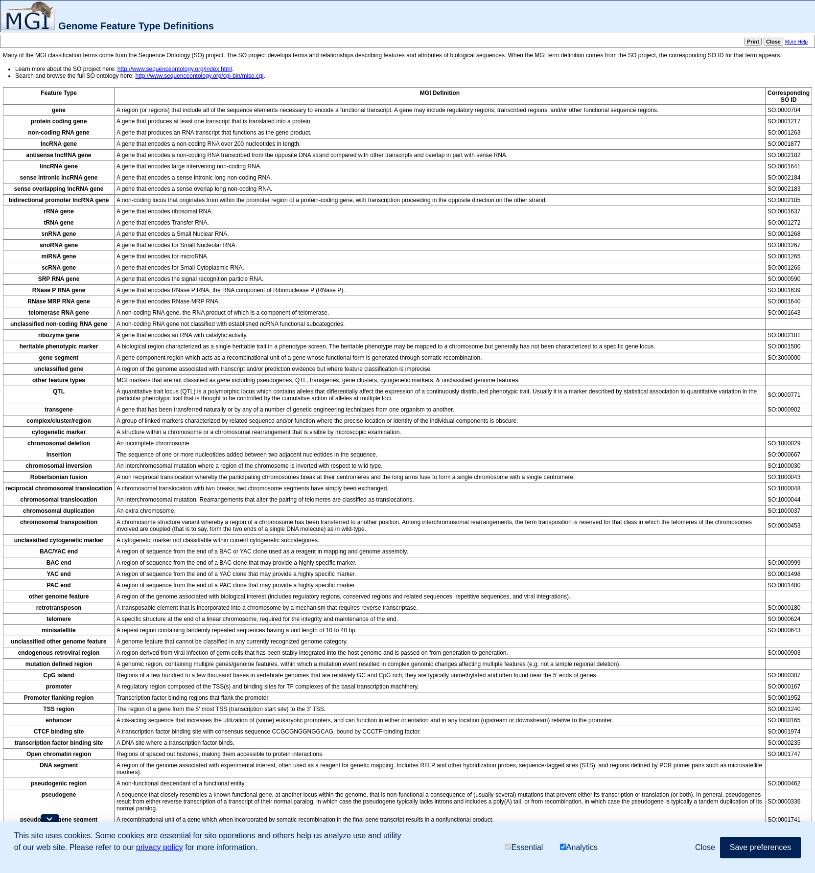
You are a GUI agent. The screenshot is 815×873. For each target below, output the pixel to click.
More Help (796, 42)
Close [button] (705, 847)
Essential (524, 847)
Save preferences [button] (760, 847)
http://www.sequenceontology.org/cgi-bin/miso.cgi (199, 75)
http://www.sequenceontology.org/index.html (174, 69)
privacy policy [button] (159, 847)
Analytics (579, 847)
